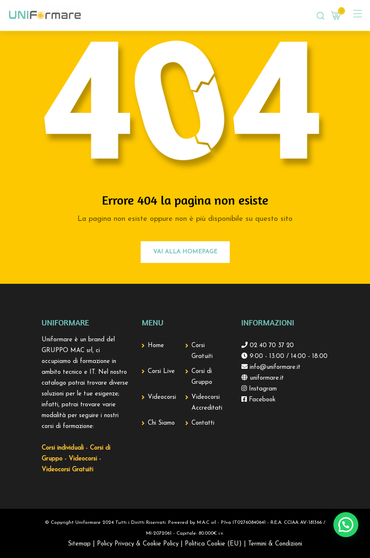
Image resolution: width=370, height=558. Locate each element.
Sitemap (79, 544)
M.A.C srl (206, 522)
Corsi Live (161, 371)
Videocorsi (162, 397)
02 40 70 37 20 (271, 346)
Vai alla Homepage (185, 252)
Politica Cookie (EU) (213, 544)
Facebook (261, 400)
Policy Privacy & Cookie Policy (138, 544)
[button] (345, 524)
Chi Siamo (161, 423)
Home (156, 346)
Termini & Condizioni (275, 544)
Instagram (262, 389)
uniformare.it (266, 378)
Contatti (202, 423)
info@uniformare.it (274, 367)
